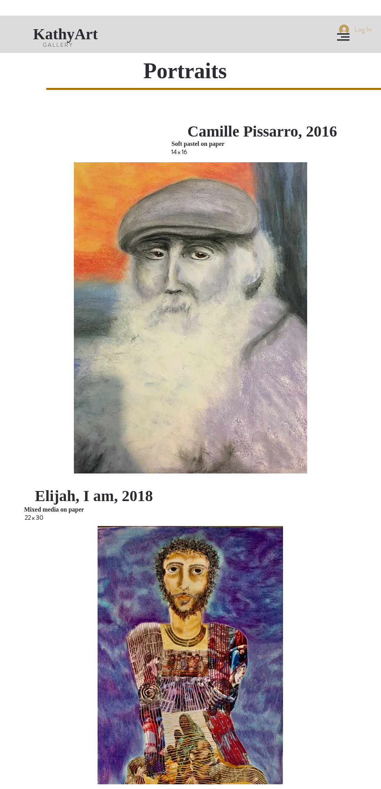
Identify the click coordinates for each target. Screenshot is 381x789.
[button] (343, 37)
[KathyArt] (73, 34)
